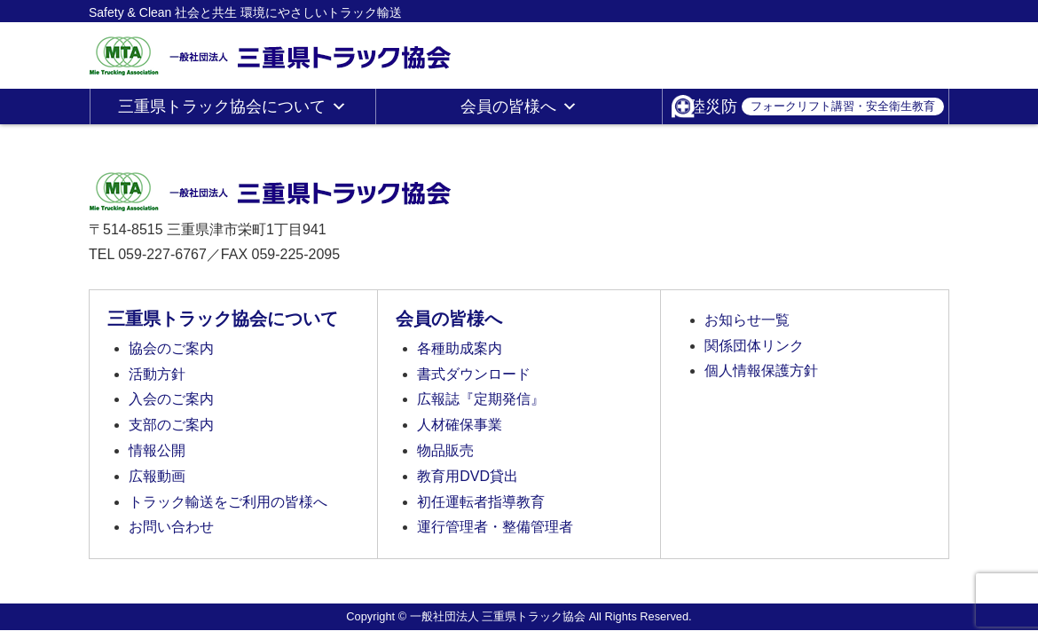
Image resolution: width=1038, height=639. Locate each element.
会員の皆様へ (519, 106)
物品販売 (445, 450)
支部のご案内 (171, 424)
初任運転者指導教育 (481, 501)
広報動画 (157, 476)
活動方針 (157, 374)
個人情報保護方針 (761, 370)
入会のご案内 (171, 398)
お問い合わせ (171, 526)
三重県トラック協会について (232, 106)
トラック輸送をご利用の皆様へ (228, 501)
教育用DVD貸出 (467, 476)
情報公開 (157, 450)
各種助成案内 (459, 348)
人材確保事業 (459, 424)
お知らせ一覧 (747, 319)
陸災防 (816, 106)
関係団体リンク (754, 345)
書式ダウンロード (474, 374)
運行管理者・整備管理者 (495, 526)
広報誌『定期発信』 (481, 398)
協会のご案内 (171, 348)
